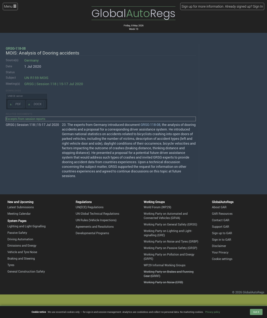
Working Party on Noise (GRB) (163, 282)
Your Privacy (220, 252)
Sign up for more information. (203, 6)
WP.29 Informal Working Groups (164, 265)
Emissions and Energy (21, 245)
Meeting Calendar (19, 214)
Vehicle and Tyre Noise (22, 252)
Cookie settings (222, 259)
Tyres (10, 265)
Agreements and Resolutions (95, 227)
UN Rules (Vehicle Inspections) (96, 220)
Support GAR (220, 227)
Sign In (258, 6)
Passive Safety (17, 233)
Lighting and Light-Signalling (26, 226)
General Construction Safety (26, 271)
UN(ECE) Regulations (89, 207)
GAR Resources (222, 214)
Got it (256, 312)
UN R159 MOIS (36, 77)
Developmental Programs (92, 233)
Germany (31, 60)
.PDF (18, 104)
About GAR (219, 207)
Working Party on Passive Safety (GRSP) (170, 248)
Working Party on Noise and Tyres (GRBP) (171, 241)
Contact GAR (220, 220)
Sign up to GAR (222, 233)
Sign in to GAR (221, 240)
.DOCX (37, 104)
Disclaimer (219, 246)
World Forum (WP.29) (157, 207)
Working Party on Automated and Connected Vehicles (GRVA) (166, 216)
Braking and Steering (21, 258)
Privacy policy (212, 312)
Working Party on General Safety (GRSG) (170, 224)
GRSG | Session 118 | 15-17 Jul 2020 (53, 83)
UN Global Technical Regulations (97, 214)
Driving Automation (20, 239)
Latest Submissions (20, 207)
